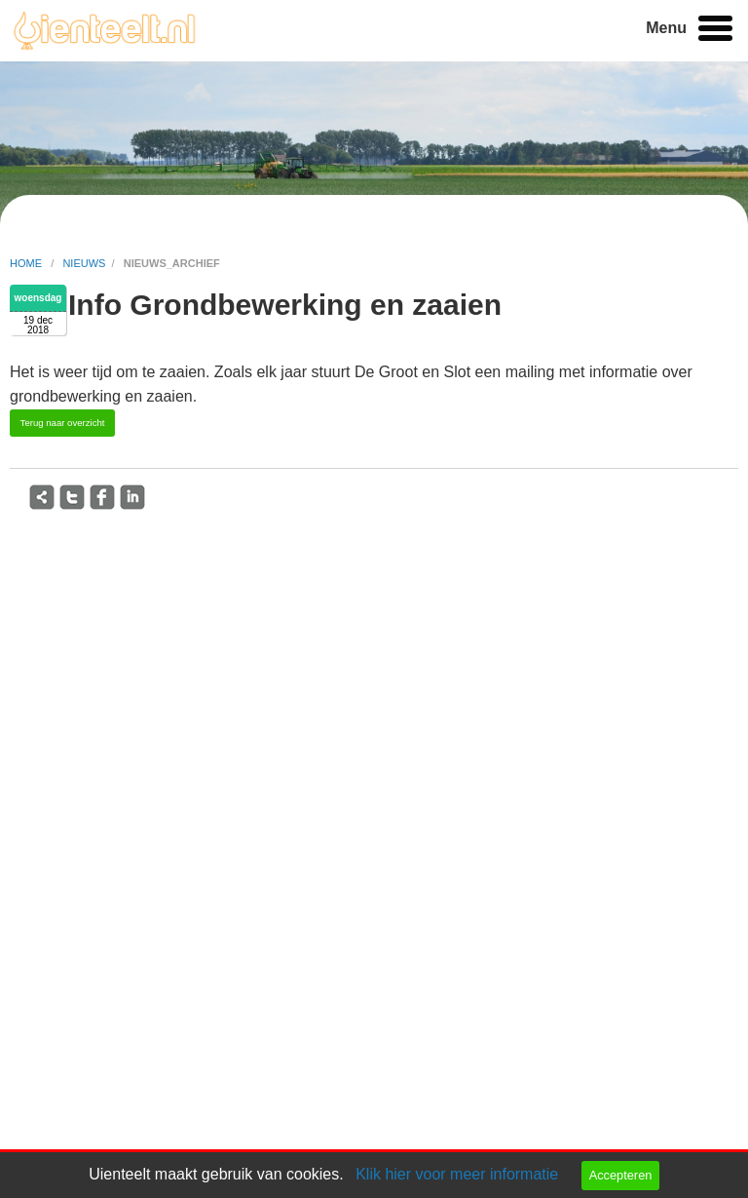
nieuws (83, 263)
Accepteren (621, 1175)
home (27, 263)
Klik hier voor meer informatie (456, 1174)
